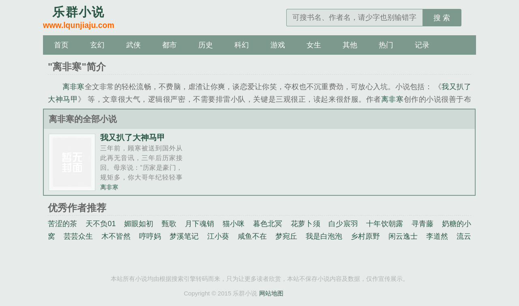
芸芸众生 (78, 236)
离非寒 (73, 87)
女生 (314, 45)
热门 (386, 45)
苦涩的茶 (62, 224)
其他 (350, 45)
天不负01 (101, 224)
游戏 (277, 45)
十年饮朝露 (384, 224)
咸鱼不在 (252, 236)
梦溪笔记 (184, 236)
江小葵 (218, 236)
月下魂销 (199, 224)
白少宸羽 (343, 224)
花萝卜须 (305, 224)
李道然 (437, 236)
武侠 (133, 45)
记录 (422, 45)
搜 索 (441, 18)
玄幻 (97, 45)
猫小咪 (233, 224)
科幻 (241, 45)
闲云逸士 (403, 236)
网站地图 (271, 293)
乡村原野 (365, 236)
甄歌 (169, 224)
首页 (61, 45)
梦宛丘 (286, 236)
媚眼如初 (139, 224)
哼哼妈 (150, 236)
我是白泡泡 (324, 236)
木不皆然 (116, 236)
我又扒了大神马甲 (132, 137)
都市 (169, 45)
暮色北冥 (268, 224)
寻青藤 (422, 224)
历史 (205, 45)
